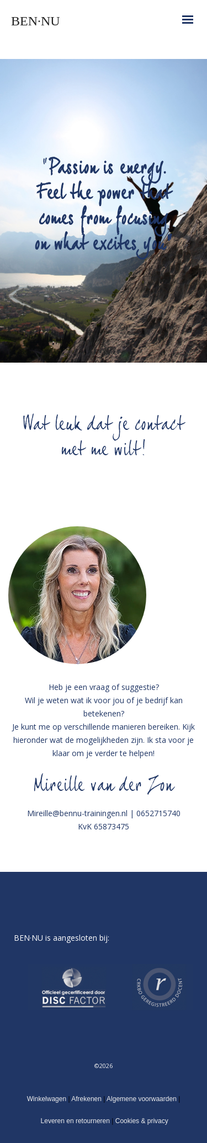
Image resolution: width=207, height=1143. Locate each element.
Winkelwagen (46, 1099)
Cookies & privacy (140, 1121)
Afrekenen (86, 1099)
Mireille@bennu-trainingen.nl (77, 813)
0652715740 (158, 813)
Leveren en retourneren (75, 1121)
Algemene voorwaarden (142, 1099)
